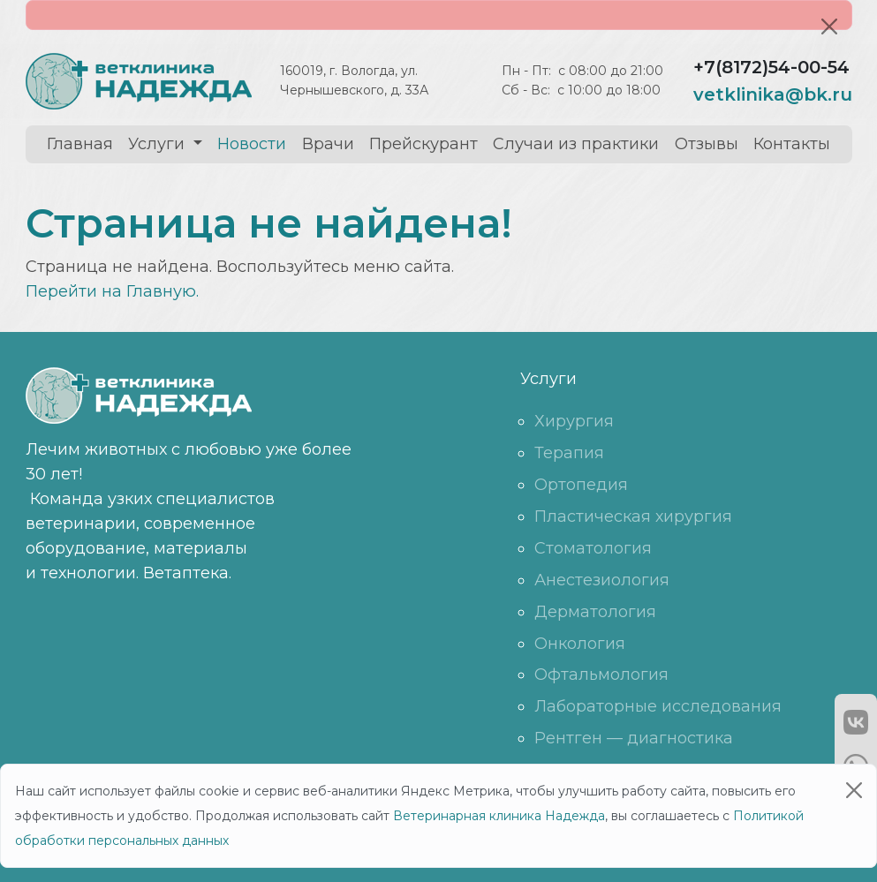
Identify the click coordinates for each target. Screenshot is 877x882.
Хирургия (574, 421)
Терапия (569, 453)
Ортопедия (581, 484)
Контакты (791, 144)
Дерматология (595, 612)
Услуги (158, 144)
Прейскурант (423, 144)
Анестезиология (601, 580)
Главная (80, 144)
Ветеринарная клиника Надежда (499, 816)
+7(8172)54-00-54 (771, 67)
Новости (251, 144)
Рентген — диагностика (633, 738)
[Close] (829, 26)
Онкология (579, 643)
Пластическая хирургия (633, 516)
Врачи (328, 144)
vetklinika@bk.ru (772, 94)
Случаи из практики (576, 144)
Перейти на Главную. (112, 291)
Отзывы (706, 144)
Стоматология (593, 548)
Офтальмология (601, 674)
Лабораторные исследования (658, 706)
